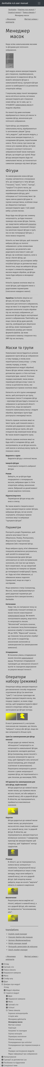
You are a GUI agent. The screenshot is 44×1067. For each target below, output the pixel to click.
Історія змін (13, 1016)
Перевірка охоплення (17, 1036)
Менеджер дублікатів (17, 1019)
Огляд (6, 964)
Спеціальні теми (10, 1065)
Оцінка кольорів (15, 1034)
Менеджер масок (15, 1022)
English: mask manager (17, 934)
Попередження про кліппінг (20, 1042)
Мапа (6, 976)
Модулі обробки (13, 990)
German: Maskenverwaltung (19, 940)
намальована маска (23, 105)
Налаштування (10, 1057)
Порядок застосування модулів (21, 1051)
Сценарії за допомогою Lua (15, 1060)
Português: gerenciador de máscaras (22, 947)
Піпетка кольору (15, 1039)
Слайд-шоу (8, 979)
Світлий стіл (9, 967)
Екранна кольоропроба (18, 1013)
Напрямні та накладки (17, 1031)
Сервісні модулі (14, 12)
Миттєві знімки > (31, 19)
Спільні (11, 1007)
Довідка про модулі (26, 10)
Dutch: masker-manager (18, 950)
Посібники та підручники (14, 1063)
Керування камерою (12, 973)
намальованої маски (16, 616)
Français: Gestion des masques (20, 937)
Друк (6, 981)
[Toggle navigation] (39, 3)
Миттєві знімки (14, 1025)
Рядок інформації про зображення (22, 1054)
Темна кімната (29, 12)
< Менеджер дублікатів (11, 20)
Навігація (12, 1028)
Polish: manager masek (17, 943)
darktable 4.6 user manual (15, 3)
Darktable (12, 10)
